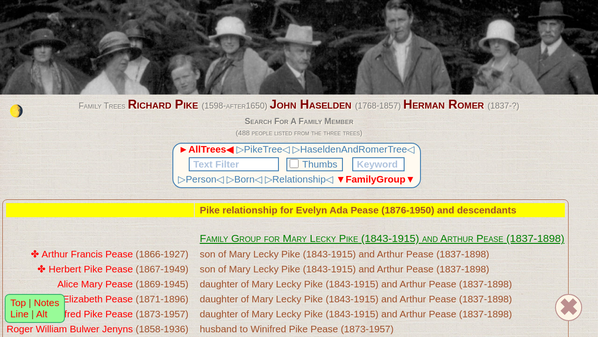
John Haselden (310, 104)
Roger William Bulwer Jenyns (70, 328)
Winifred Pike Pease (89, 313)
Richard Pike (163, 104)
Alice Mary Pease (95, 283)
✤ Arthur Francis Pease (82, 254)
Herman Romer (443, 104)
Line (19, 313)
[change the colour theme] (16, 111)
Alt (41, 313)
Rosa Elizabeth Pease (85, 298)
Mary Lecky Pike (320, 238)
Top (18, 302)
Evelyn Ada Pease (337, 210)
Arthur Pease (471, 238)
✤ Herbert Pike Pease (85, 269)
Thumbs (315, 164)
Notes (46, 302)
